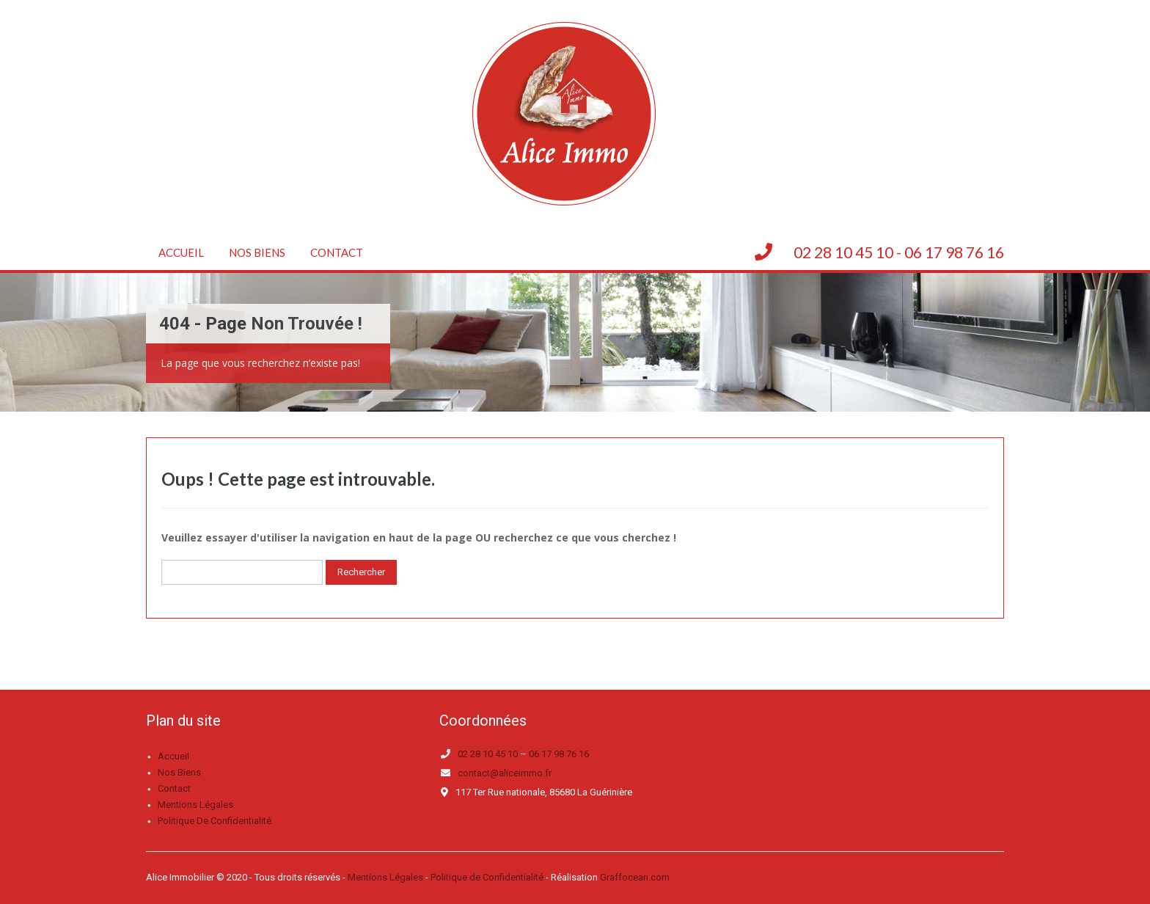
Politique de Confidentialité (487, 877)
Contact (336, 252)
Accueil (181, 252)
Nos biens (257, 252)
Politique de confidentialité (214, 820)
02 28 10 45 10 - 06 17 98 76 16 (899, 252)
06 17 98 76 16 (559, 753)
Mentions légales (195, 804)
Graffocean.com (635, 877)
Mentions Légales (385, 877)
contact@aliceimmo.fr (505, 773)
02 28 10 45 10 (488, 753)
